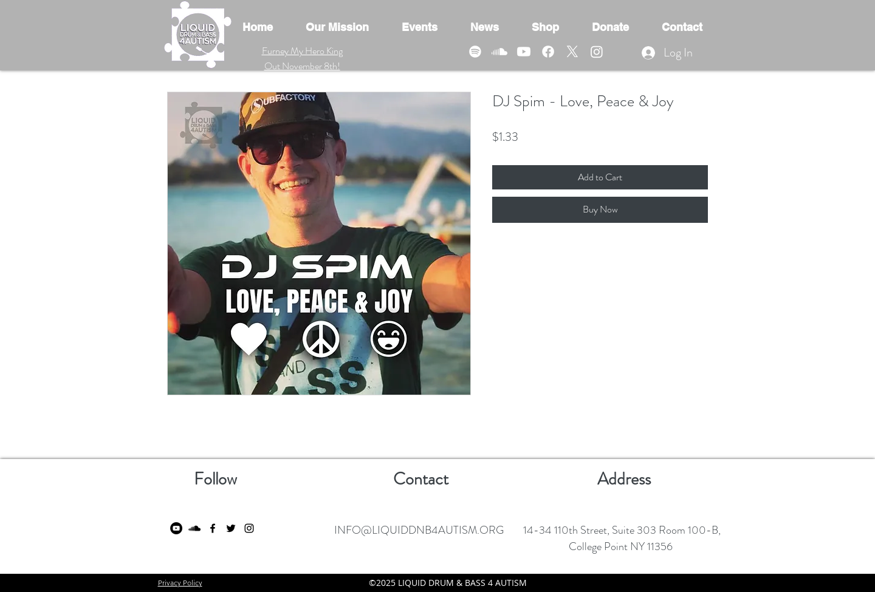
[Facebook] (548, 52)
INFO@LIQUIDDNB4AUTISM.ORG (419, 530)
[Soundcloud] (499, 52)
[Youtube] (524, 52)
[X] (572, 52)
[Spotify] (475, 52)
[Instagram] (597, 52)
